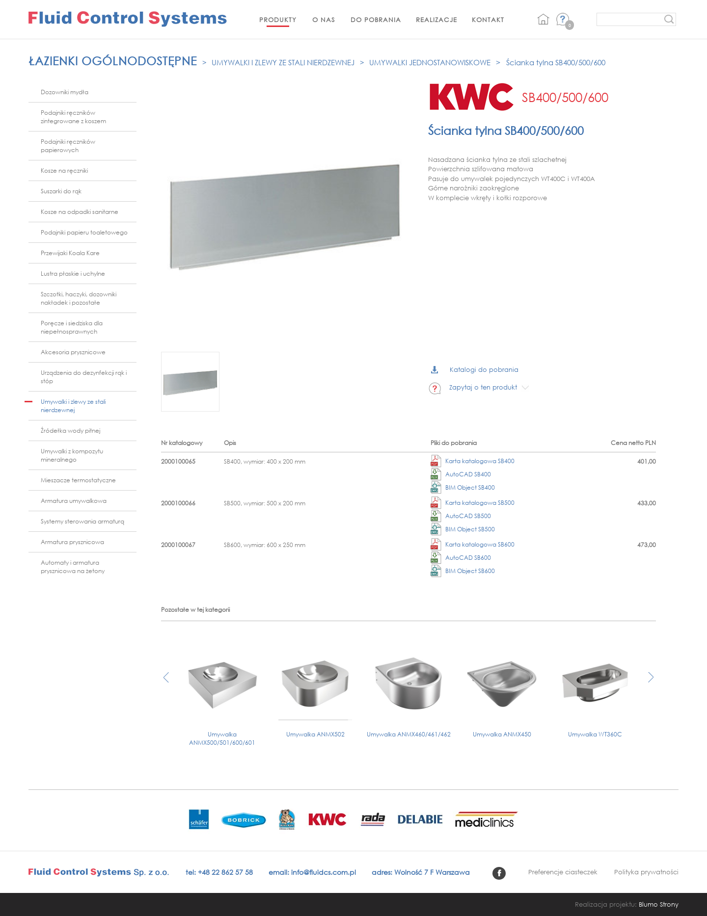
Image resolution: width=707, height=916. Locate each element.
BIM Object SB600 (463, 570)
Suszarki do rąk (61, 191)
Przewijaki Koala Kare (70, 253)
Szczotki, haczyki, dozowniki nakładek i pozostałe (78, 298)
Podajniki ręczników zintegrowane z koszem (73, 116)
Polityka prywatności (646, 872)
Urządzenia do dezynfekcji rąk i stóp (84, 376)
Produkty (278, 20)
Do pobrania (376, 20)
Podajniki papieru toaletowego (84, 232)
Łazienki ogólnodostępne (112, 60)
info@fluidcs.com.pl (323, 872)
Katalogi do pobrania (474, 370)
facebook (499, 873)
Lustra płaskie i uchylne (73, 273)
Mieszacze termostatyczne (78, 480)
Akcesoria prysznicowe (73, 352)
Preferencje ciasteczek (563, 872)
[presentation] (166, 682)
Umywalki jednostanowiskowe (429, 62)
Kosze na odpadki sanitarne (79, 212)
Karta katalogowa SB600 (473, 544)
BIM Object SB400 (463, 487)
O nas (323, 20)
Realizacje (436, 20)
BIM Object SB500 (463, 529)
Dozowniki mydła (64, 92)
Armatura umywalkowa (74, 501)
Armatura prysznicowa (72, 542)
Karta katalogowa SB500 (473, 502)
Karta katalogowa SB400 (473, 461)
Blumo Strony (659, 904)
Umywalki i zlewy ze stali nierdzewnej (283, 62)
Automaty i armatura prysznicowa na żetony (73, 566)
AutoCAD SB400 (461, 474)
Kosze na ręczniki (64, 170)
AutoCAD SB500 (461, 516)
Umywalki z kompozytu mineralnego (72, 455)
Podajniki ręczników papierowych (68, 145)
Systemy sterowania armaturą (82, 521)
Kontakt (488, 20)
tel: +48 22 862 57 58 (219, 872)
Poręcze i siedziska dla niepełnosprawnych (72, 327)
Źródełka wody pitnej (70, 430)
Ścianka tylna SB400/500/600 (555, 62)
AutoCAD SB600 (461, 557)
